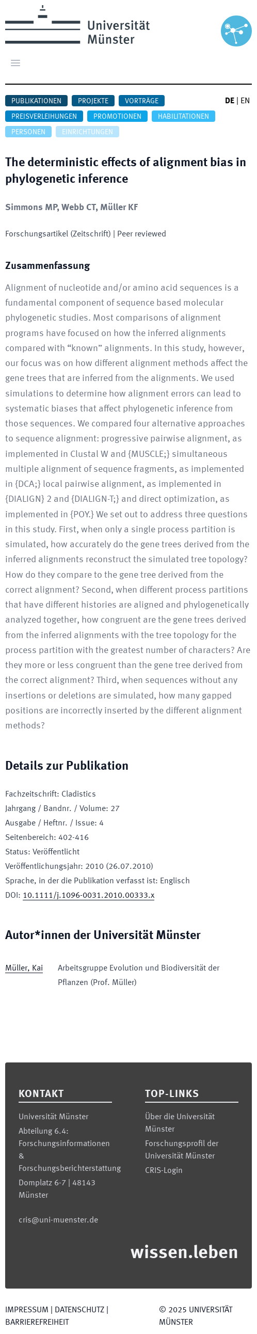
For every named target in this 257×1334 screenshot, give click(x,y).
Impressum (27, 1310)
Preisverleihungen (44, 116)
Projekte (93, 101)
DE (229, 101)
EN (245, 101)
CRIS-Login (164, 1171)
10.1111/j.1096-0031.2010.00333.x (88, 896)
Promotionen (117, 116)
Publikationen (36, 101)
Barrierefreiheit (37, 1323)
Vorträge (141, 101)
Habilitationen (183, 116)
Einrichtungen (87, 132)
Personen (28, 132)
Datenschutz (79, 1310)
